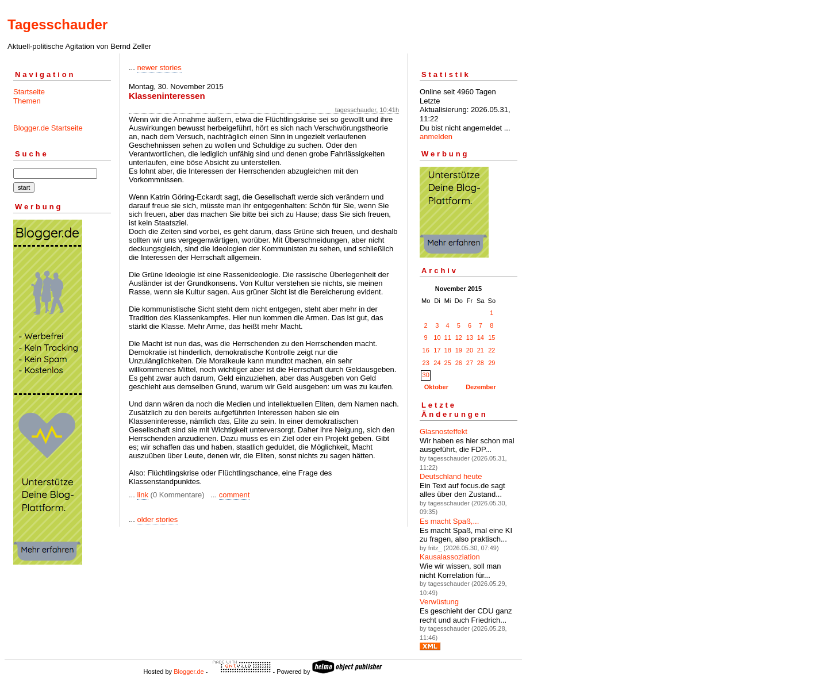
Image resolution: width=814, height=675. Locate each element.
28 (480, 362)
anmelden (436, 136)
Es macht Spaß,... (449, 521)
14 (480, 337)
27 (469, 362)
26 (458, 362)
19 (458, 350)
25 (447, 362)
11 (447, 337)
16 (426, 350)
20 (469, 350)
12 (458, 337)
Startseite (29, 91)
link (142, 494)
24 (436, 362)
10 (436, 337)
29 (491, 362)
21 (480, 350)
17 (436, 350)
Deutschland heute (451, 476)
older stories (157, 519)
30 (426, 374)
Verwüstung (439, 601)
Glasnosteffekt (443, 431)
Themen (27, 101)
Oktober (436, 386)
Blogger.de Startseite (48, 128)
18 (447, 350)
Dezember (481, 386)
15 (491, 337)
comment (234, 494)
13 (469, 337)
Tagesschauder (57, 24)
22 (491, 350)
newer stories (159, 67)
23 (426, 362)
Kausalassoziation (450, 557)
